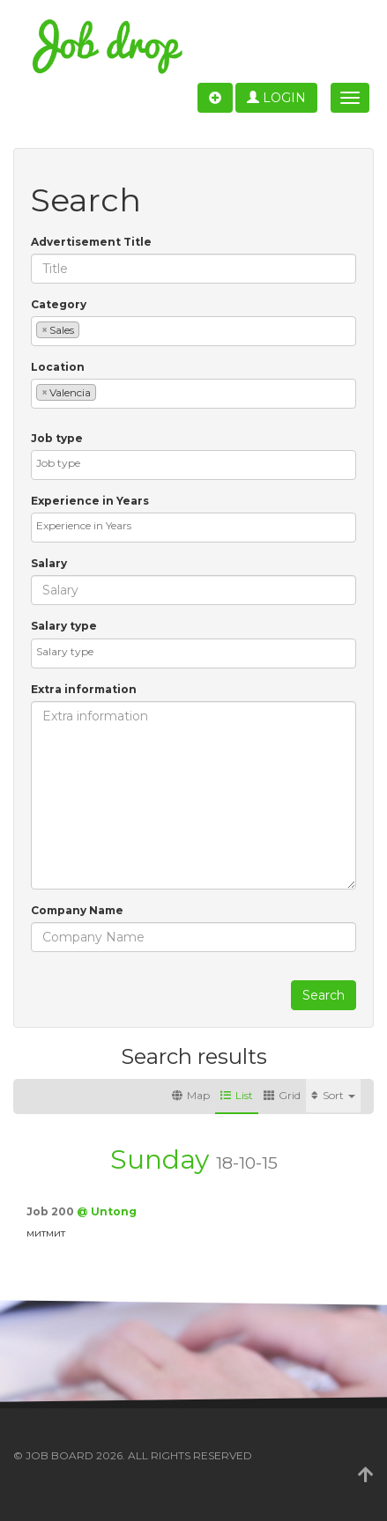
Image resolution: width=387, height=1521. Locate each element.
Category (58, 304)
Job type (57, 438)
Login (276, 98)
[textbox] (88, 328)
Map (191, 1095)
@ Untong (107, 1211)
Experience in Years (90, 500)
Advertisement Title (91, 241)
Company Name (77, 910)
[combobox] (193, 331)
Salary (49, 563)
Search (323, 995)
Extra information (84, 689)
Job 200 (51, 1211)
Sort (333, 1095)
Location (58, 366)
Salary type (64, 625)
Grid (282, 1095)
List (236, 1095)
